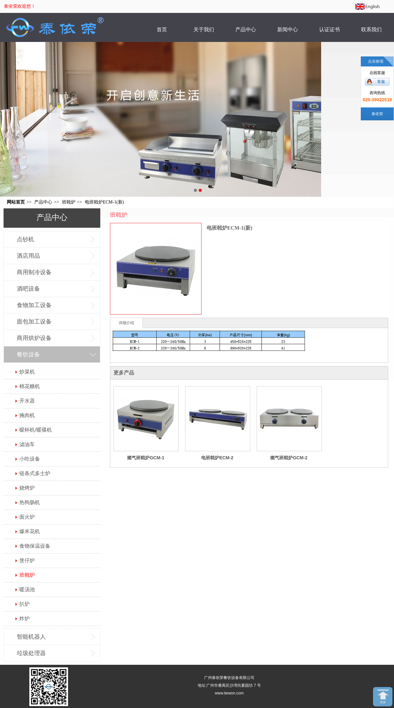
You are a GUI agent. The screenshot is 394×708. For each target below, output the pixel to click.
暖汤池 (27, 589)
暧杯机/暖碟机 (35, 430)
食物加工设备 (34, 305)
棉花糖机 (29, 386)
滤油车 (27, 444)
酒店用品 (28, 256)
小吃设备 (29, 459)
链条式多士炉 (34, 473)
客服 (381, 81)
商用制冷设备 (34, 272)
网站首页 (16, 202)
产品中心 (43, 202)
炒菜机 (27, 371)
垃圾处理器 (31, 653)
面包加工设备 (34, 321)
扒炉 (24, 604)
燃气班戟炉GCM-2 (288, 457)
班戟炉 (68, 202)
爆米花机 (29, 531)
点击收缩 (375, 61)
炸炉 (24, 618)
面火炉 (27, 517)
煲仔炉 (27, 560)
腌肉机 (27, 415)
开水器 (27, 401)
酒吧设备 (28, 288)
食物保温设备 (34, 546)
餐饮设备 (28, 354)
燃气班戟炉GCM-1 (145, 457)
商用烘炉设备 (34, 338)
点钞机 (25, 239)
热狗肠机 (29, 502)
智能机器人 (31, 636)
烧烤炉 (27, 488)
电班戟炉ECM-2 (217, 457)
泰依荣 (377, 114)
